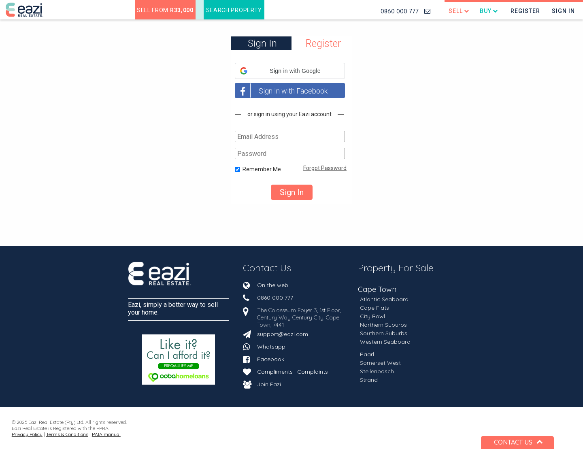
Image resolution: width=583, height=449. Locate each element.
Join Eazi (269, 384)
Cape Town (377, 289)
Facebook (270, 359)
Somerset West (380, 362)
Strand (369, 379)
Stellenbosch (377, 371)
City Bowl (372, 316)
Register (525, 11)
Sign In (563, 11)
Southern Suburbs (383, 333)
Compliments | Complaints (292, 371)
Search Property (234, 10)
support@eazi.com (282, 334)
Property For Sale (396, 268)
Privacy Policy (27, 434)
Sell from (165, 10)
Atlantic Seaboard (384, 299)
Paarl (367, 354)
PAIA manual (106, 434)
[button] (290, 71)
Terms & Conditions (67, 434)
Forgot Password (325, 168)
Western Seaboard (385, 341)
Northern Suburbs (383, 324)
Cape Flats (374, 307)
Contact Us (267, 268)
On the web (272, 285)
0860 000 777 (400, 11)
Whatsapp (271, 346)
